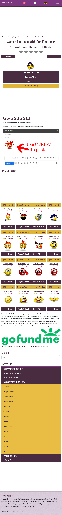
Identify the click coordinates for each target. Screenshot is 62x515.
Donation (4, 346)
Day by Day (12, 37)
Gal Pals (6, 411)
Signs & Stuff (7, 441)
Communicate (8, 397)
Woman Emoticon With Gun (35, 37)
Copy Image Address (31, 77)
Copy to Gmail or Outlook (31, 72)
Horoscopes (7, 426)
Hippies (6, 416)
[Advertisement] (31, 20)
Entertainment (8, 401)
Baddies (21, 37)
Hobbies (6, 421)
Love (5, 436)
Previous (8, 57)
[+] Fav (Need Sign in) (31, 86)
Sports (5, 446)
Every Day (6, 406)
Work (5, 451)
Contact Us (26, 512)
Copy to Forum (31, 81)
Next (54, 57)
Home (3, 37)
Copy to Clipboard (8, 227)
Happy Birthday (8, 392)
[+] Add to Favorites (8, 205)
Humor (5, 431)
